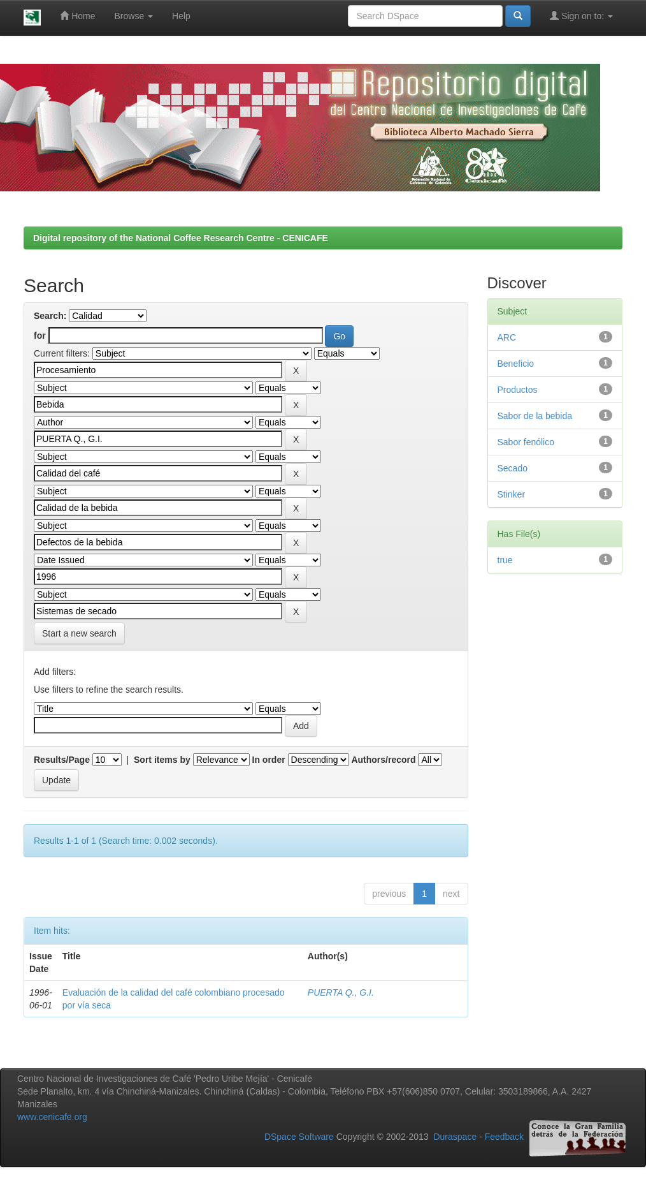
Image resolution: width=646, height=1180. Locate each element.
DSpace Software (299, 1137)
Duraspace (455, 1137)
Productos (518, 390)
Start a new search (79, 633)
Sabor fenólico (526, 442)
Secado (513, 468)
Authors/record (383, 760)
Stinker (512, 494)
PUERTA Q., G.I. (341, 992)
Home (77, 15)
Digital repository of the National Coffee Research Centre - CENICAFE (180, 238)
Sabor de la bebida (535, 416)
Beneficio (516, 363)
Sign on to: (581, 15)
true (505, 560)
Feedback (504, 1137)
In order (268, 760)
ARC (507, 337)
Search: (50, 316)
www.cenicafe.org (52, 1117)
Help (181, 16)
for (40, 335)
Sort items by (162, 760)
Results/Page (62, 760)
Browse (134, 16)
